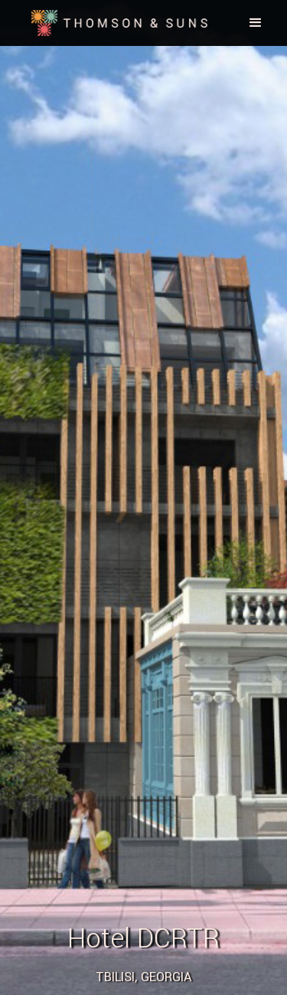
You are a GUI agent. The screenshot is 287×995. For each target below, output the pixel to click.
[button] (256, 23)
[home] (115, 23)
